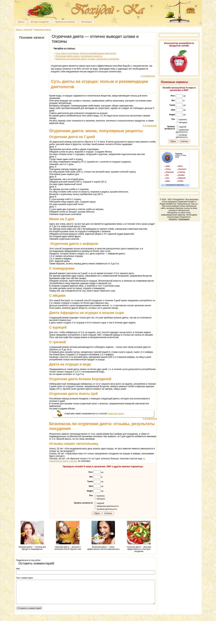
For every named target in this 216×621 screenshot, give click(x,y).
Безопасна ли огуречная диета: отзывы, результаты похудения (87, 59)
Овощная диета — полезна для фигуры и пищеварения (32, 535)
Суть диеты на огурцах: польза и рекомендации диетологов (86, 53)
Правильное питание (65, 22)
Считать (108, 513)
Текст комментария (24, 578)
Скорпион (182, 169)
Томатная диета (115, 413)
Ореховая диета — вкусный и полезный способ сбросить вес (67, 535)
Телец (168, 169)
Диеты (21, 22)
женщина (99, 498)
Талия (90, 481)
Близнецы (170, 172)
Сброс (97, 513)
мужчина (99, 495)
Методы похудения (40, 22)
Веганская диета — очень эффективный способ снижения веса (103, 535)
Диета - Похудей (24, 29)
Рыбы (181, 181)
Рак (167, 175)
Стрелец (182, 172)
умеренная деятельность (106, 506)
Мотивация (86, 22)
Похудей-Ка (108, 11)
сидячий (99, 503)
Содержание (183, 219)
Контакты (173, 219)
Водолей (182, 178)
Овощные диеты (42, 29)
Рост (91, 472)
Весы (181, 166)
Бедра (90, 491)
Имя (18, 569)
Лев (167, 178)
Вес (91, 477)
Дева (168, 181)
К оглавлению (148, 76)
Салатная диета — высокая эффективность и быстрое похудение (139, 536)
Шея (91, 486)
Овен (168, 166)
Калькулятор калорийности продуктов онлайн (179, 44)
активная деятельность (105, 509)
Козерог (182, 175)
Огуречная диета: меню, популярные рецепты (79, 56)
